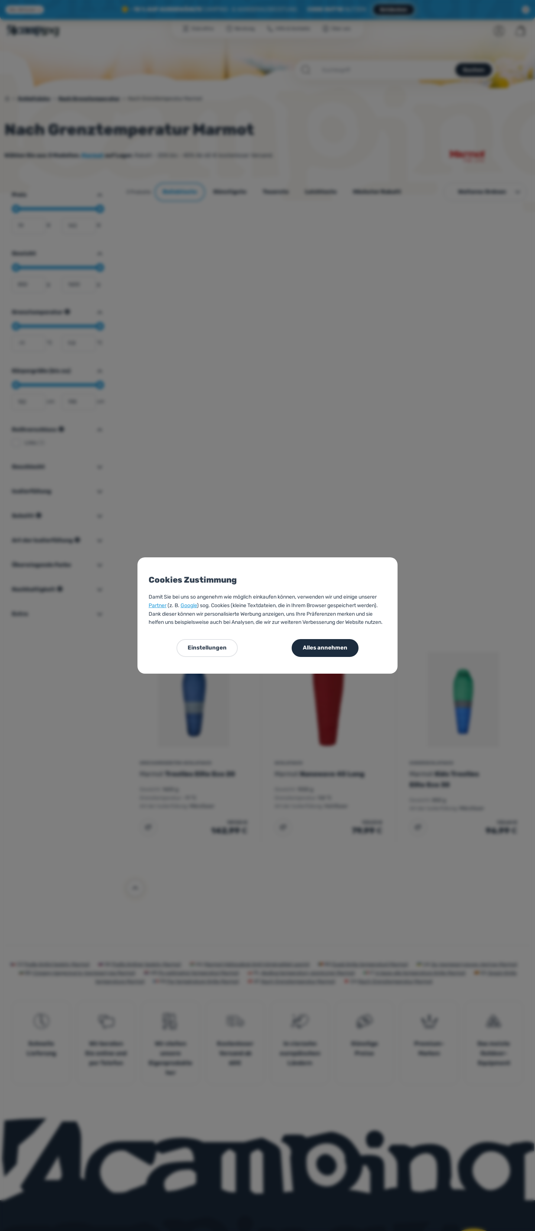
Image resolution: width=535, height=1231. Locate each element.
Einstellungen (207, 647)
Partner (157, 605)
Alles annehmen (325, 647)
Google (189, 605)
